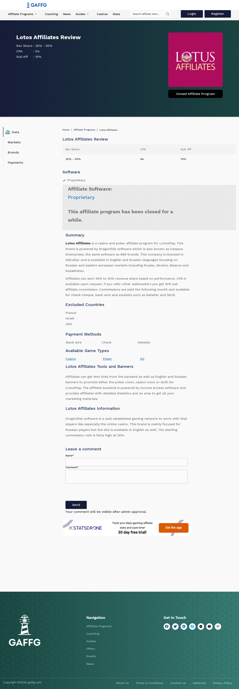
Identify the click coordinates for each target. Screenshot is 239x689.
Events (91, 656)
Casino (70, 359)
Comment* (71, 467)
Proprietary (81, 197)
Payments (15, 162)
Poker (107, 359)
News (67, 14)
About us (122, 683)
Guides (80, 14)
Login (192, 14)
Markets (14, 142)
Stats (116, 14)
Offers (90, 648)
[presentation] (96, 493)
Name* (69, 455)
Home (65, 129)
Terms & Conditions (149, 683)
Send (76, 505)
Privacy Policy (222, 683)
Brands (13, 152)
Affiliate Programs (20, 14)
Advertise (199, 683)
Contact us (178, 683)
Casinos (102, 14)
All (142, 359)
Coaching (51, 14)
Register (217, 14)
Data (12, 132)
